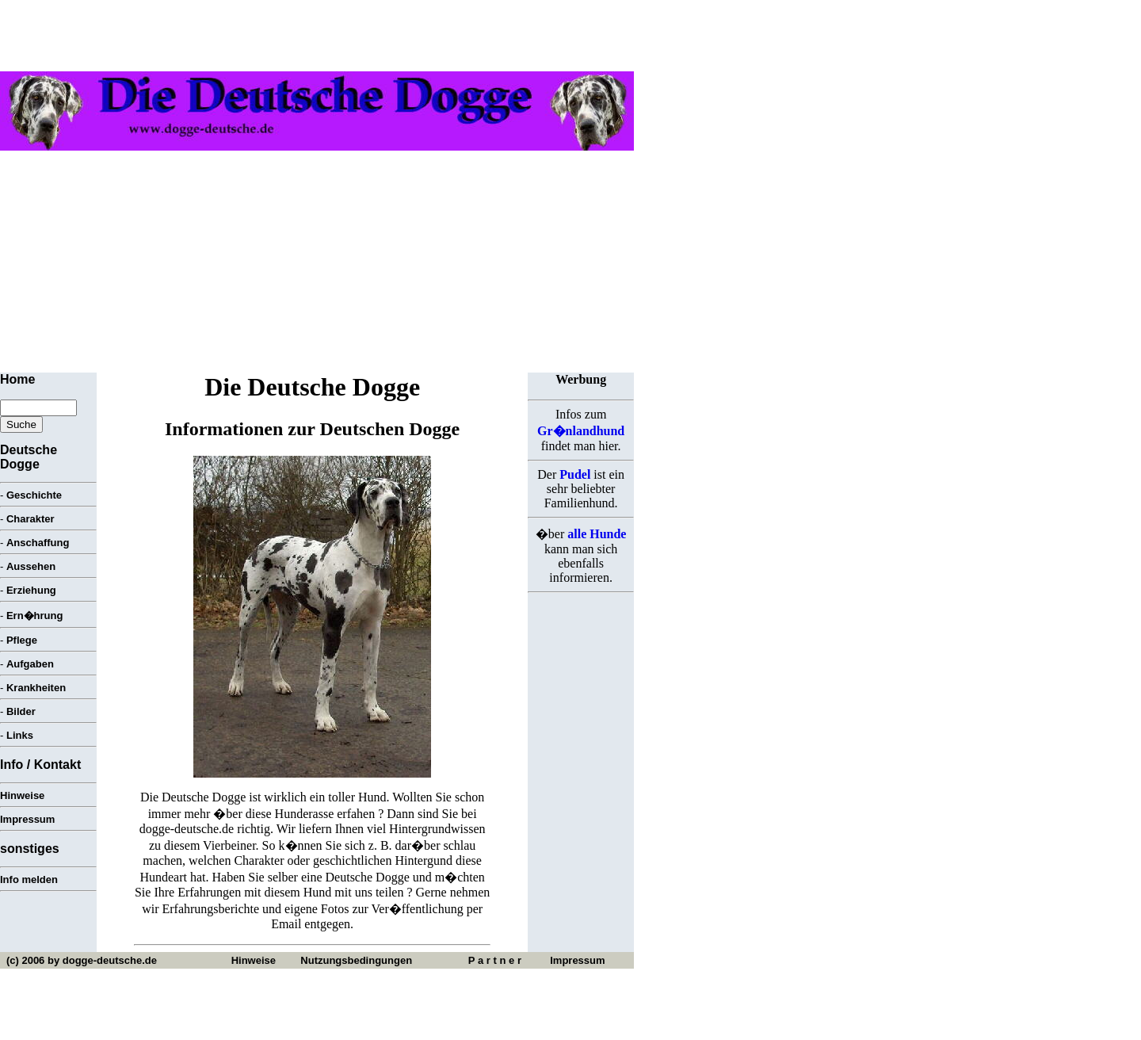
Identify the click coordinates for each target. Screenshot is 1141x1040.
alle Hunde (596, 534)
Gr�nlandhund (580, 431)
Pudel (574, 474)
